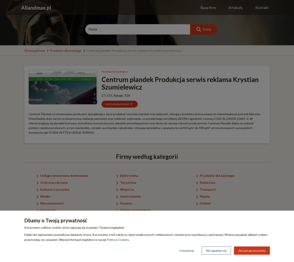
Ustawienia (186, 250)
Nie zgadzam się (216, 250)
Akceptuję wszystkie (251, 250)
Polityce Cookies (118, 239)
